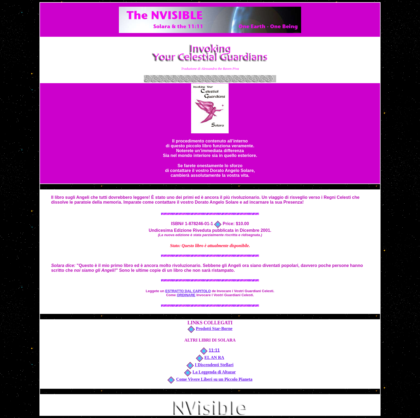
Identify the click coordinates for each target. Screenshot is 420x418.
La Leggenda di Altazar (214, 372)
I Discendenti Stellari (214, 364)
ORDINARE (186, 295)
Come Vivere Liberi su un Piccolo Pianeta (214, 379)
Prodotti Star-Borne (214, 328)
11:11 (214, 350)
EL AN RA (214, 357)
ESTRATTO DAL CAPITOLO (188, 291)
